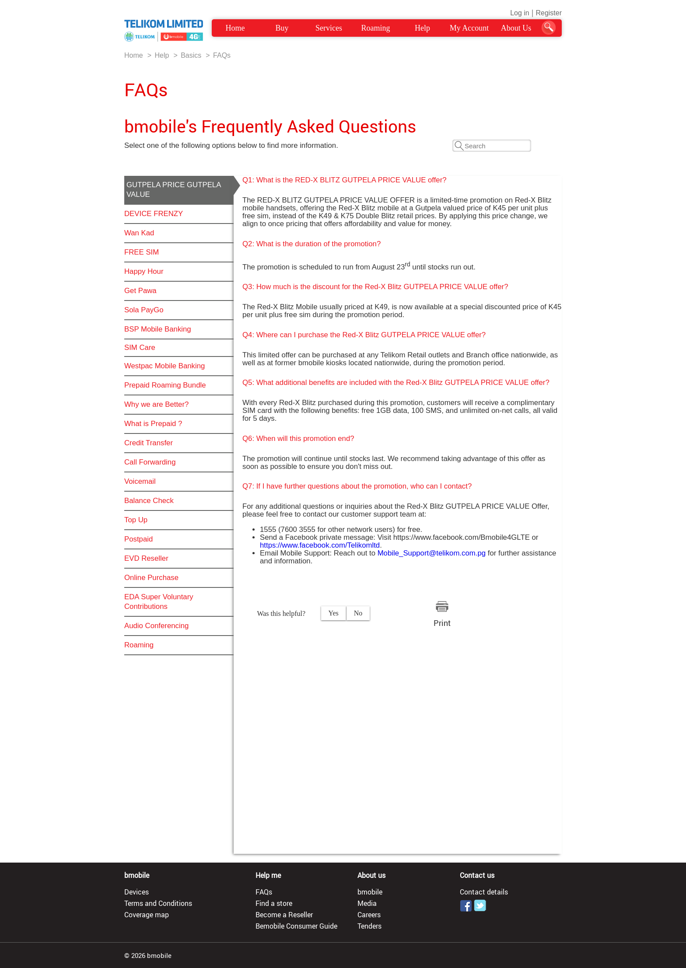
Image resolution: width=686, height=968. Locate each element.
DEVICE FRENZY (153, 214)
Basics (191, 55)
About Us (516, 28)
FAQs (222, 55)
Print (442, 623)
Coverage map (146, 914)
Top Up (135, 520)
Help (422, 28)
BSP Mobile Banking (157, 329)
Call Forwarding (150, 462)
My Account (469, 28)
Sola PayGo (144, 310)
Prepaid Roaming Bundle (165, 385)
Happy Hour (144, 271)
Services (328, 28)
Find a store (274, 903)
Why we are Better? (156, 404)
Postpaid (138, 539)
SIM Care (139, 347)
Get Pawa (140, 291)
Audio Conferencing (156, 626)
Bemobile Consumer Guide (296, 926)
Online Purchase (151, 577)
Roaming (375, 28)
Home (235, 28)
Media (367, 903)
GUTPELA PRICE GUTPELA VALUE (173, 190)
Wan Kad (139, 233)
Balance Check (149, 500)
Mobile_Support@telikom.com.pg (432, 553)
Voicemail (140, 481)
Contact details (484, 892)
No (358, 613)
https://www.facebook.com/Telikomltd (320, 545)
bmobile (369, 892)
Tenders (369, 926)
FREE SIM (141, 252)
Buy (281, 28)
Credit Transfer (148, 443)
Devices (136, 892)
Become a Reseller (284, 914)
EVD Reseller (146, 558)
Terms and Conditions (158, 903)
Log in (519, 13)
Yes (334, 613)
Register (549, 13)
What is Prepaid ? (153, 423)
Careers (369, 914)
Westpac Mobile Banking (164, 366)
